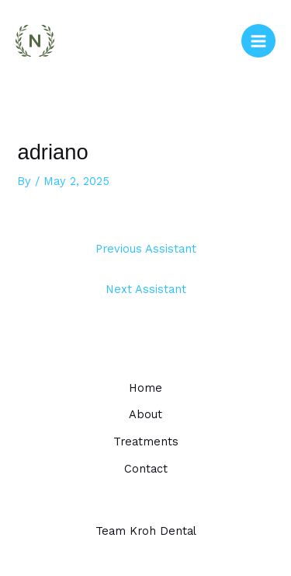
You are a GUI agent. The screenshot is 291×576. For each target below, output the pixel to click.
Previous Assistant (145, 249)
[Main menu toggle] (258, 41)
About (145, 414)
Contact (146, 469)
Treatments (145, 442)
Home (145, 388)
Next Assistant (146, 289)
